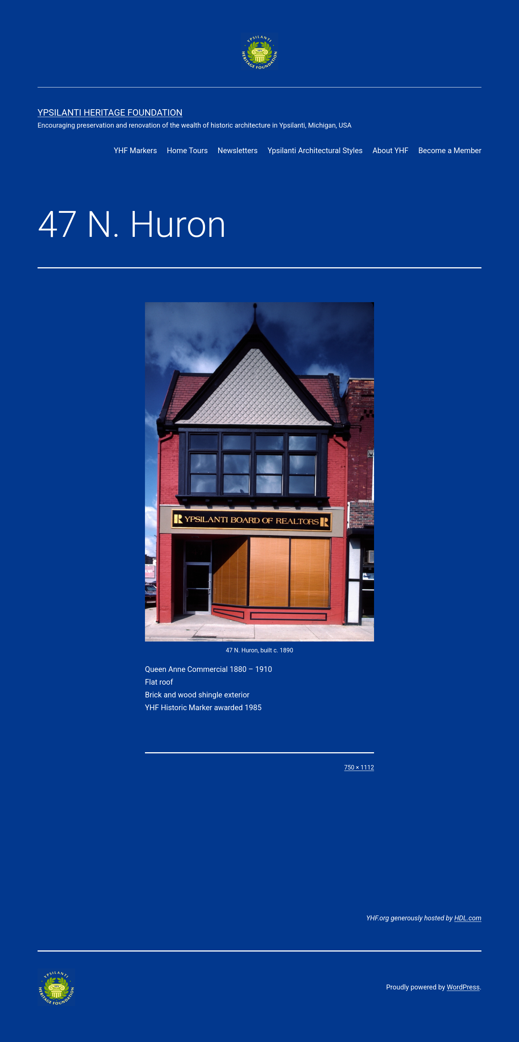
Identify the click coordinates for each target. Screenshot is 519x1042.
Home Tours (187, 150)
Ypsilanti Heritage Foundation (110, 112)
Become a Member (449, 150)
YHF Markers (135, 150)
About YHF (391, 150)
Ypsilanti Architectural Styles (314, 150)
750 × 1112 (359, 767)
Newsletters (238, 150)
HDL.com (467, 918)
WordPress (463, 987)
